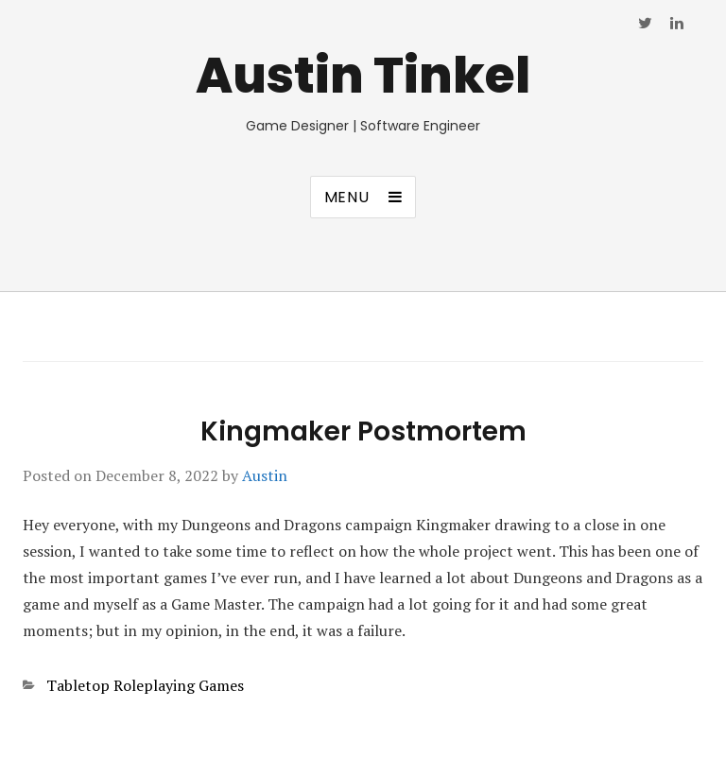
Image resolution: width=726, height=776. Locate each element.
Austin (264, 475)
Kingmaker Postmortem (363, 431)
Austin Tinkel (363, 75)
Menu (347, 197)
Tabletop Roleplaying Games (145, 685)
